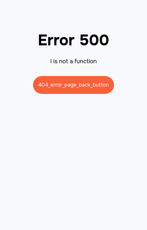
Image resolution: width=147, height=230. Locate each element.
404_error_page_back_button (73, 84)
